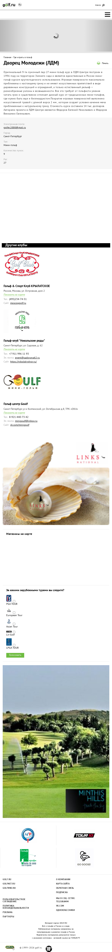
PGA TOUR (11, 604)
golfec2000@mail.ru (15, 127)
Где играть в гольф (22, 57)
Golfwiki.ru (9, 888)
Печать (105, 64)
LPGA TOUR (12, 648)
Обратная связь (65, 888)
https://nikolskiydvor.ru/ (23, 361)
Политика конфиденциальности (14, 907)
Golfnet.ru (9, 884)
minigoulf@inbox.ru (26, 421)
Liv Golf (10, 635)
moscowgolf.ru (18, 303)
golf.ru (10, 948)
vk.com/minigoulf (19, 425)
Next (98, 36)
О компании (63, 879)
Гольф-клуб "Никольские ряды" (24, 341)
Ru (20, 5)
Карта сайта (63, 884)
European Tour (14, 615)
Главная (7, 57)
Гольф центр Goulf (16, 404)
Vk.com (60, 906)
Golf (9, 5)
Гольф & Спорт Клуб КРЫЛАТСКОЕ (27, 286)
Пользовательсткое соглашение (14, 900)
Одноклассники (65, 910)
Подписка (62, 892)
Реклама (8, 912)
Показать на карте (14, 295)
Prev (14, 36)
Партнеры (8, 917)
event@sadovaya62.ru (27, 357)
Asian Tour (12, 627)
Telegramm (62, 902)
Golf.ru (7, 879)
